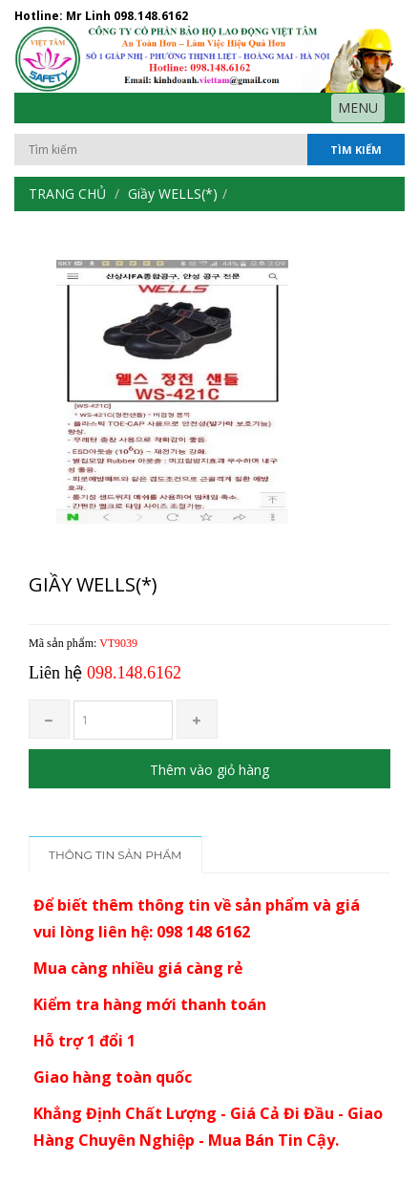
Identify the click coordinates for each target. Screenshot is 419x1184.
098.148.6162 (151, 16)
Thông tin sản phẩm (115, 855)
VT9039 (118, 643)
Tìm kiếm (356, 149)
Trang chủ (67, 193)
